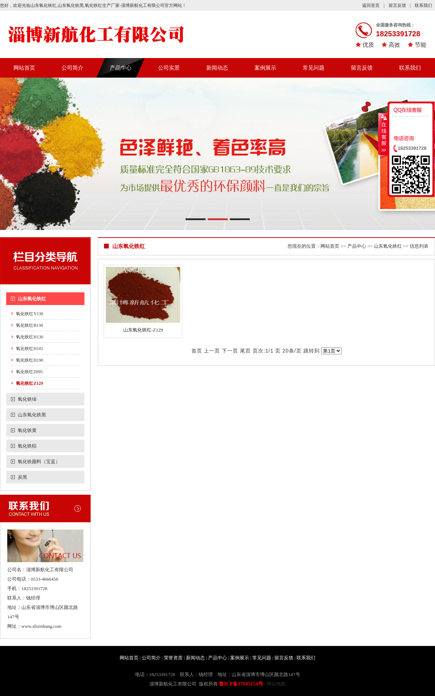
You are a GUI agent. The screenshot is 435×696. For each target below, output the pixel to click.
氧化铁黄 (27, 430)
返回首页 (371, 5)
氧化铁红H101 (29, 348)
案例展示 (265, 68)
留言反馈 (397, 5)
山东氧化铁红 (32, 298)
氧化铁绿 (27, 399)
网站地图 (276, 684)
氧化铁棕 (27, 446)
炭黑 (22, 477)
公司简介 (72, 68)
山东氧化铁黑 (32, 414)
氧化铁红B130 (29, 325)
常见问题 (313, 68)
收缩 (383, 133)
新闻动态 (217, 68)
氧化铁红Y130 (29, 313)
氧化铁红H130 (29, 336)
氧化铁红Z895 (29, 371)
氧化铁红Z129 (29, 383)
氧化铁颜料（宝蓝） (39, 461)
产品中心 (121, 68)
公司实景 (169, 68)
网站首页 (24, 68)
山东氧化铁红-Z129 (143, 330)
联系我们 (423, 5)
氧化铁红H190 (29, 360)
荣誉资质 (173, 657)
